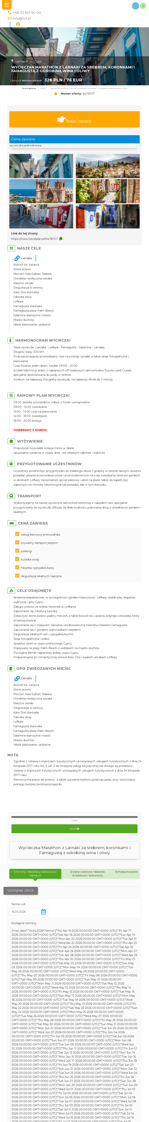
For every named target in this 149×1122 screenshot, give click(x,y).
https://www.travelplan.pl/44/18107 (34, 239)
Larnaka (26, 258)
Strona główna (29, 88)
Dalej (74, 828)
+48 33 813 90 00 (26, 12)
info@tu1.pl (21, 18)
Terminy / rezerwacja (74, 119)
